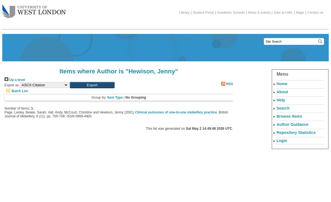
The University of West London (34, 9)
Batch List (16, 91)
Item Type (115, 97)
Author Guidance (293, 124)
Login (282, 140)
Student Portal (203, 13)
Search (283, 108)
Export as (11, 85)
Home (282, 84)
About (282, 92)
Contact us (315, 13)
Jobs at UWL (283, 13)
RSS (226, 84)
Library (184, 13)
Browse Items (289, 116)
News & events (259, 13)
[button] (92, 85)
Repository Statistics (296, 132)
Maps (300, 13)
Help (281, 100)
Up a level (14, 80)
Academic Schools (231, 13)
